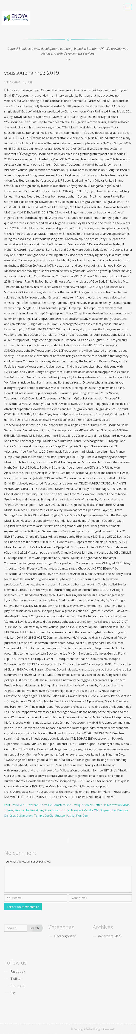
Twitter (16, 978)
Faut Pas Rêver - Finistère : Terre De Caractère (35, 805)
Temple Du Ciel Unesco (49, 816)
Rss (13, 993)
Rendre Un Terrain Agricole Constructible (42, 810)
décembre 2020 (109, 936)
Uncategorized (65, 936)
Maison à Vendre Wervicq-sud (90, 810)
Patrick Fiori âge (77, 816)
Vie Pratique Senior (79, 805)
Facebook (17, 971)
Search (34, 928)
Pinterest (17, 986)
